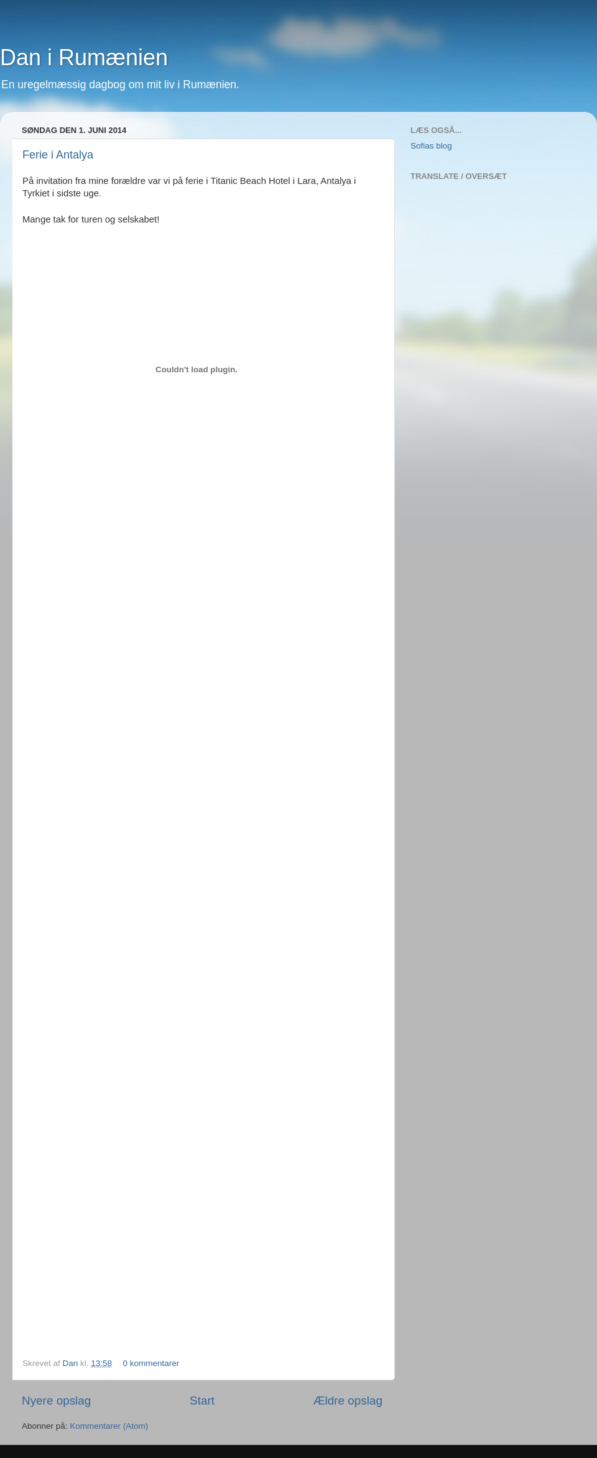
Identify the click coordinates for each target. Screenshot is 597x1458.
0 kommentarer (151, 1363)
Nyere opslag (56, 1400)
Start (202, 1400)
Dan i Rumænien (84, 57)
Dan (72, 1363)
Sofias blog (431, 145)
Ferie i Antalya (57, 155)
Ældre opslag (347, 1400)
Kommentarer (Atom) (109, 1426)
